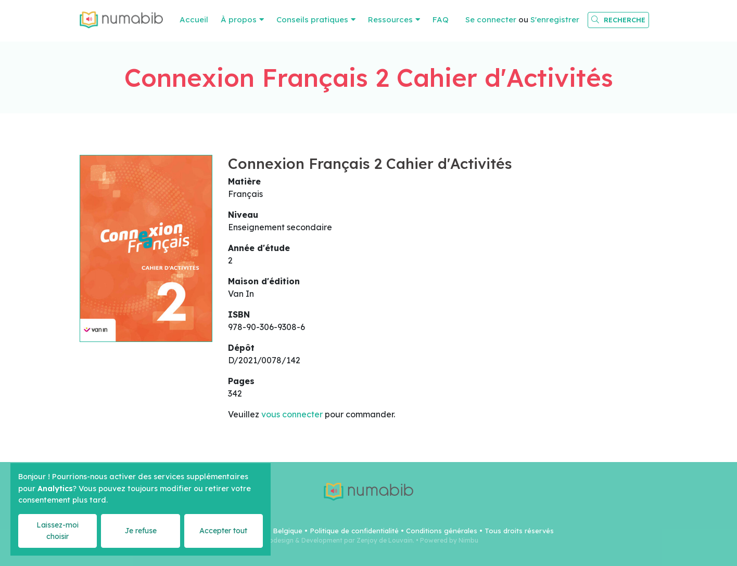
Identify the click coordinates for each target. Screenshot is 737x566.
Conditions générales (441, 530)
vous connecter (292, 414)
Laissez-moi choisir (57, 530)
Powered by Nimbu (449, 540)
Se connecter (490, 19)
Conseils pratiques (312, 19)
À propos (239, 19)
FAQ (441, 19)
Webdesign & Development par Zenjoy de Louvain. (336, 540)
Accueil (194, 19)
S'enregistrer (554, 19)
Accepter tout (223, 530)
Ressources (390, 19)
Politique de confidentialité (354, 530)
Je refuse (140, 530)
